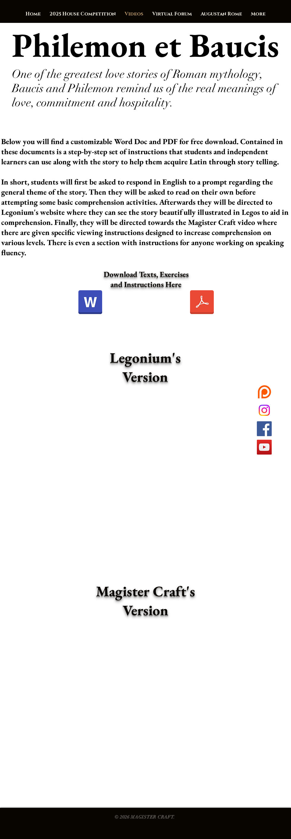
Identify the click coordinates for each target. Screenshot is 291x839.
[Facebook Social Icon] (264, 428)
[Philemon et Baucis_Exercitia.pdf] (202, 302)
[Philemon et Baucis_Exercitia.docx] (90, 302)
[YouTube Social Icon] (264, 447)
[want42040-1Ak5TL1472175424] (264, 391)
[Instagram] (264, 410)
